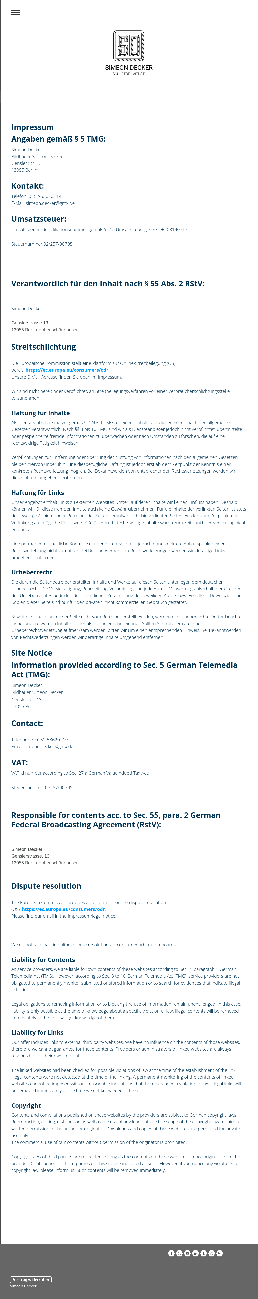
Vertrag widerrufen (31, 1279)
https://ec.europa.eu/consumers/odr (67, 370)
